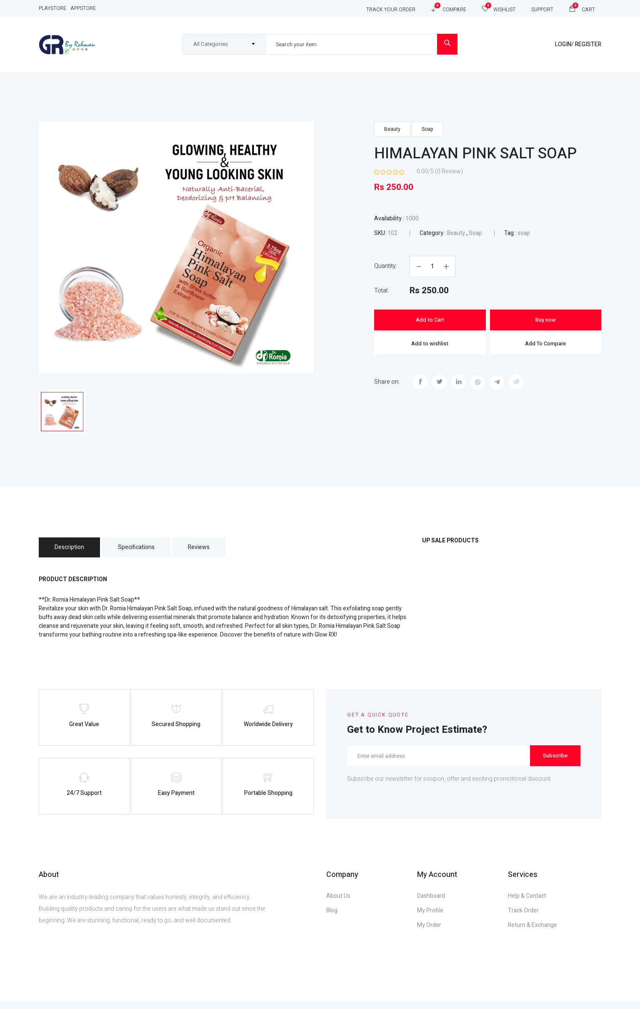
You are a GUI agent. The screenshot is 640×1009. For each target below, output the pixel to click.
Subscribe (555, 758)
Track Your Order (390, 9)
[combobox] (224, 44)
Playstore (52, 8)
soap (524, 233)
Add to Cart (430, 320)
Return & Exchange (532, 933)
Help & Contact (527, 903)
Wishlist (498, 8)
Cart (582, 8)
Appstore (83, 8)
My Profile (430, 918)
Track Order (523, 918)
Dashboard (431, 903)
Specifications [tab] (141, 550)
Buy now (545, 320)
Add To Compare (545, 343)
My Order (429, 933)
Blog (332, 918)
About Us (338, 903)
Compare (448, 8)
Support (542, 9)
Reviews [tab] (207, 550)
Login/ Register (578, 44)
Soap (427, 129)
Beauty (392, 129)
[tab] (62, 413)
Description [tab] (71, 550)
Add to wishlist (429, 343)
